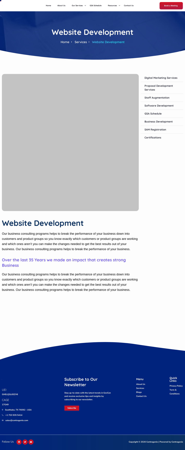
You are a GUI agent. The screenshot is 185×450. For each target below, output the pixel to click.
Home (65, 42)
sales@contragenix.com (16, 420)
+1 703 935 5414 (13, 415)
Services (81, 42)
